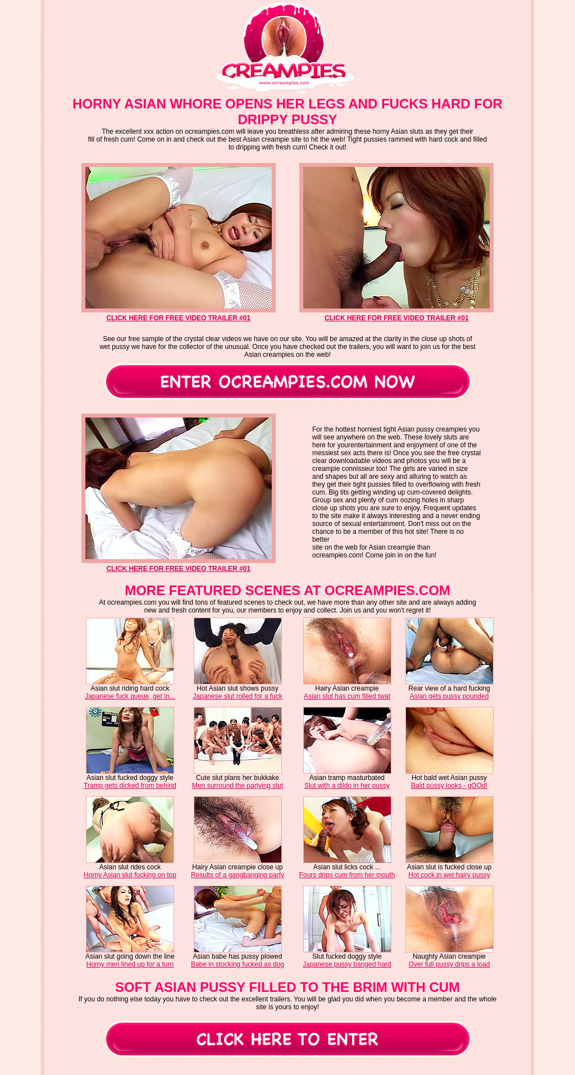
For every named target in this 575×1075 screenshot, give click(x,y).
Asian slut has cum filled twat (347, 696)
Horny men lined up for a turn (130, 964)
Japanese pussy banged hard (347, 964)
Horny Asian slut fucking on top (130, 875)
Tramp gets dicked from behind (130, 786)
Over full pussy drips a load (449, 964)
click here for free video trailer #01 (178, 318)
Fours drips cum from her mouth (347, 875)
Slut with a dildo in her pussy (347, 786)
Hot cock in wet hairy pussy (449, 875)
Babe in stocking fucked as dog (237, 964)
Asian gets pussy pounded (449, 696)
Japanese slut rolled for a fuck (237, 696)
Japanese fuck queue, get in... (130, 696)
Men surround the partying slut (237, 786)
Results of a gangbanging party (237, 875)
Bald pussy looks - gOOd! (449, 786)
